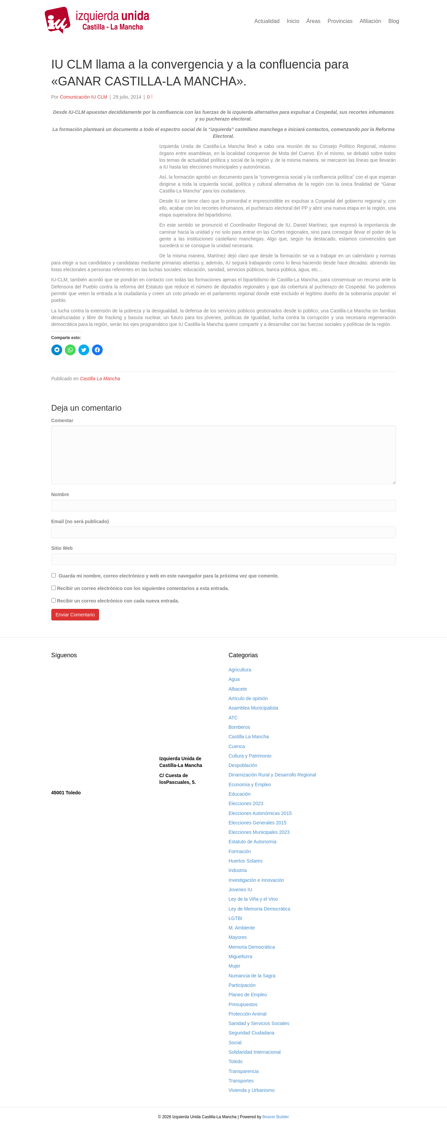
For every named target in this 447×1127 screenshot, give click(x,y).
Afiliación (370, 21)
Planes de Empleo (248, 994)
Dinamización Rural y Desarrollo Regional (272, 774)
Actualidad (267, 21)
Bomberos (239, 727)
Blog (393, 21)
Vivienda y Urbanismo (252, 1090)
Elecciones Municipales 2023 (259, 832)
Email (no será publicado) (80, 521)
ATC (233, 717)
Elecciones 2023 (246, 803)
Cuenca (237, 746)
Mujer (235, 966)
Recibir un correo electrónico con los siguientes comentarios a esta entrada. (143, 588)
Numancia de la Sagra (252, 975)
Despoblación (243, 765)
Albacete (238, 689)
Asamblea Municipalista (253, 708)
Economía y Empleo (250, 784)
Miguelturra (240, 956)
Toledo (236, 1061)
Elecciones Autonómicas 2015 (260, 813)
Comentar (62, 420)
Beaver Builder (276, 1117)
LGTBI (235, 918)
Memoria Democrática (252, 947)
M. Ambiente (242, 927)
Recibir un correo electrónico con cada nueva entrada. (118, 601)
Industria (238, 870)
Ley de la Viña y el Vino (253, 899)
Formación (240, 851)
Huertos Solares (246, 861)
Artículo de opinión (248, 698)
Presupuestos (243, 1004)
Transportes (241, 1080)
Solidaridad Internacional (255, 1052)
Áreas (313, 21)
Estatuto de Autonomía (253, 841)
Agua (234, 679)
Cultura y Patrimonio (250, 756)
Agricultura (240, 669)
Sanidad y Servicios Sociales (259, 1023)
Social (235, 1042)
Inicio (293, 21)
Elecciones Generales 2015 (258, 822)
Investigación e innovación (256, 880)
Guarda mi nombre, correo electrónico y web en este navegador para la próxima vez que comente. (168, 576)
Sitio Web (62, 548)
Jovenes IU (240, 889)
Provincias (340, 21)
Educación (240, 794)
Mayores (238, 937)
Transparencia (244, 1071)
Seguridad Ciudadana (251, 1032)
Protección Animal (248, 1014)
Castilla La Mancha (100, 378)
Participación (242, 985)
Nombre (60, 494)
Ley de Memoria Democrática (260, 909)
